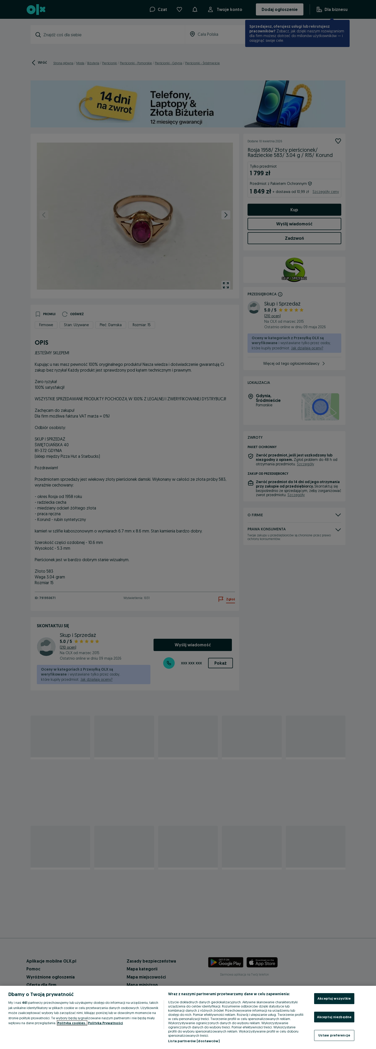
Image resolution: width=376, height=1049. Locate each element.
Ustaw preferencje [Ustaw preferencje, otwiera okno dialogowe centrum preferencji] (334, 1035)
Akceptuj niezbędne (334, 1017)
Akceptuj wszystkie (334, 998)
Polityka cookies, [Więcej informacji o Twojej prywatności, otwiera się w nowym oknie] (72, 1023)
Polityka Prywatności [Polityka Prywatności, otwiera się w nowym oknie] (105, 1023)
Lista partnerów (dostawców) (194, 1041)
